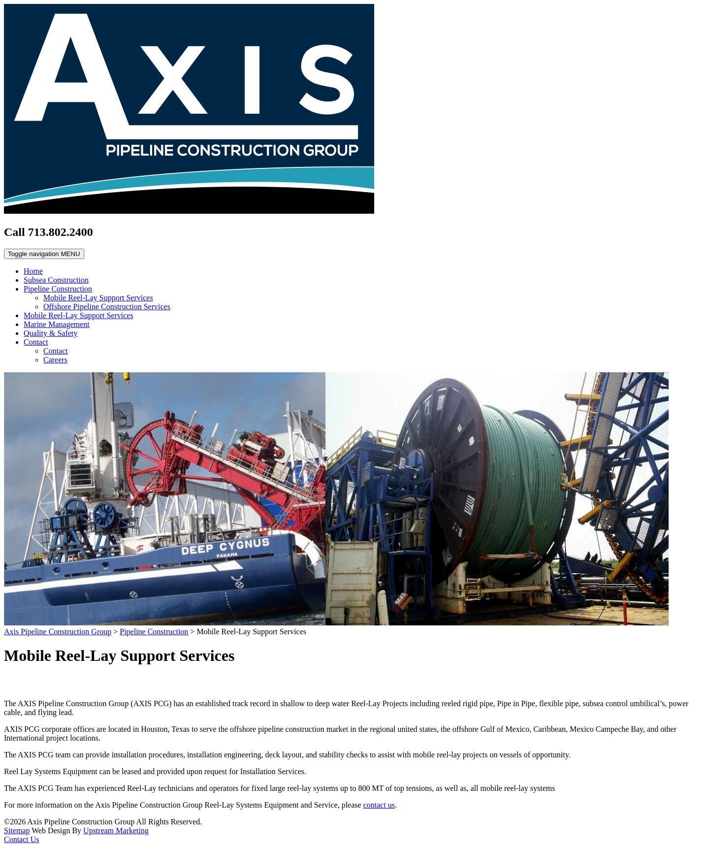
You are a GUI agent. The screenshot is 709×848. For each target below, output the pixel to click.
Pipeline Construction (58, 289)
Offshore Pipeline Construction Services (106, 306)
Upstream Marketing (116, 830)
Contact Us (21, 839)
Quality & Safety (50, 333)
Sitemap (17, 830)
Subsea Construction (56, 280)
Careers (55, 360)
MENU (44, 254)
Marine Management (57, 324)
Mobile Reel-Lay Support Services (98, 298)
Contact (36, 342)
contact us (379, 805)
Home (33, 271)
